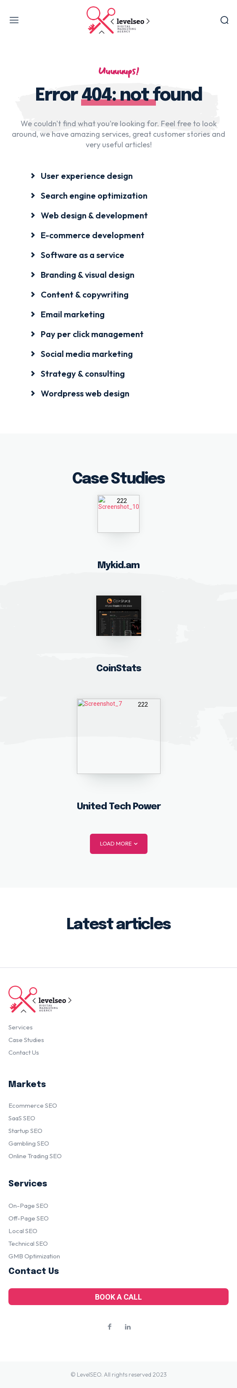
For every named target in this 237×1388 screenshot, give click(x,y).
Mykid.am (118, 565)
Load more (118, 843)
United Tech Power (119, 806)
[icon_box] (81, 175)
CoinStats (118, 668)
